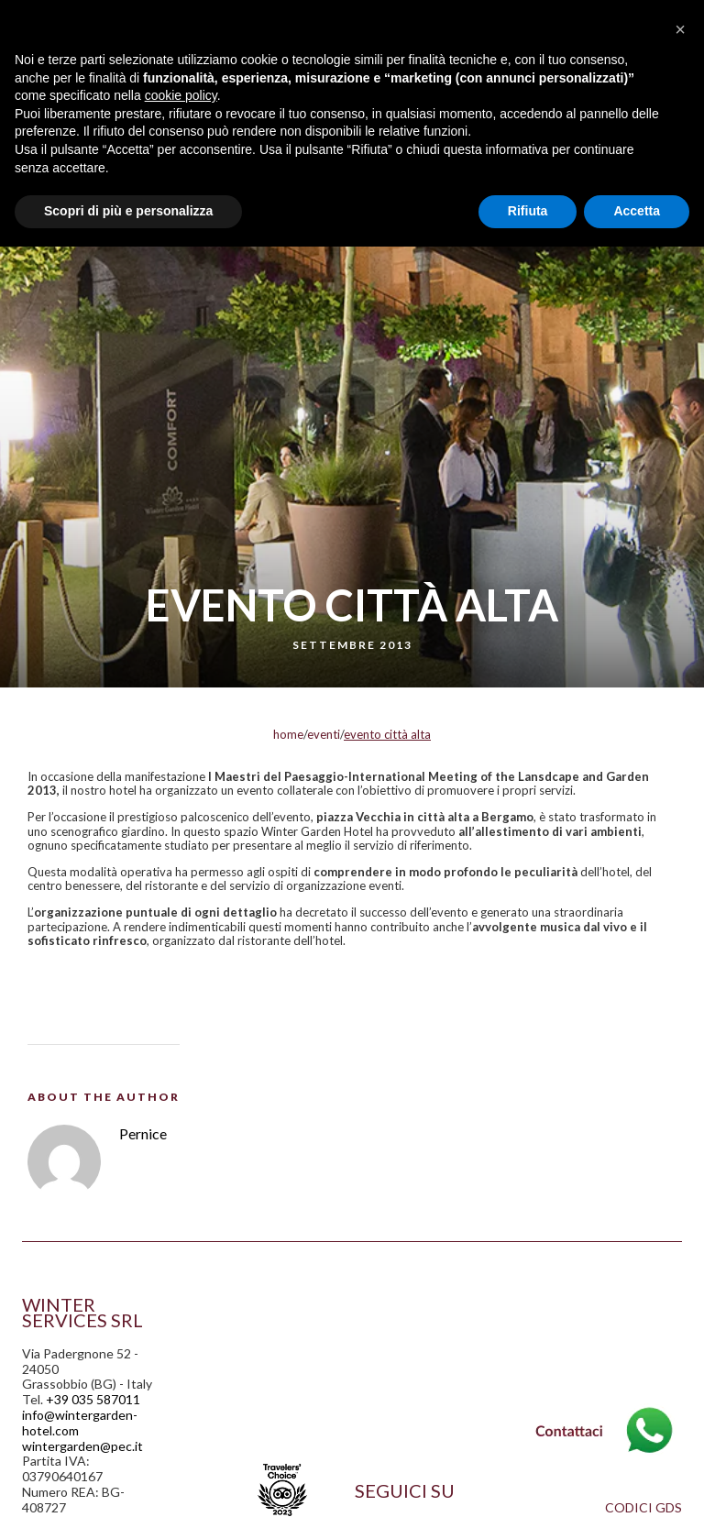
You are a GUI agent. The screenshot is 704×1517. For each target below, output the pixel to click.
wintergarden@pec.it (82, 1446)
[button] (680, 29)
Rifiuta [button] (528, 210)
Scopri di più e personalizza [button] (128, 210)
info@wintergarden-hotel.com (80, 1422)
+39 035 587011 (93, 1399)
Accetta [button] (636, 210)
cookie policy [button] (181, 95)
